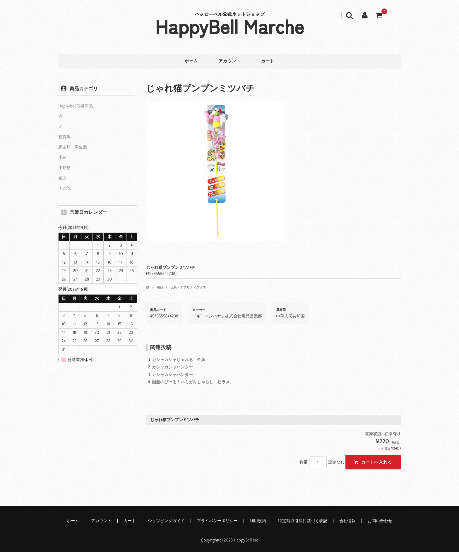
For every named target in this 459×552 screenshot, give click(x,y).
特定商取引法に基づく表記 (302, 520)
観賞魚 (64, 136)
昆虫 (62, 177)
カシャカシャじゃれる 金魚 (178, 359)
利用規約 (258, 520)
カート (269, 61)
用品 (160, 287)
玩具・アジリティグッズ (188, 287)
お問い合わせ (380, 520)
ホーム (189, 61)
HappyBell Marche (229, 25)
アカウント (229, 61)
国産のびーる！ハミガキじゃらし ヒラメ (191, 381)
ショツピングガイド (166, 520)
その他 (64, 187)
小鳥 (62, 157)
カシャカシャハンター (172, 367)
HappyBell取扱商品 (75, 105)
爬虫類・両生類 (72, 146)
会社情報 (347, 520)
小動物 (64, 167)
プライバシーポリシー (217, 520)
